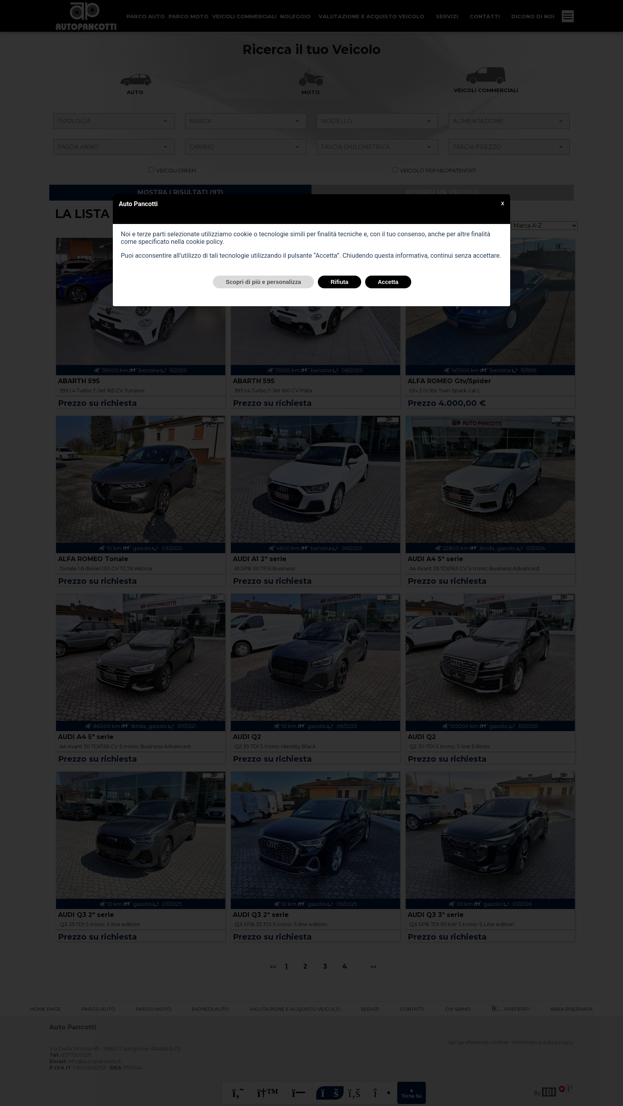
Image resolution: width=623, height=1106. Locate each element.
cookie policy (204, 241)
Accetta (388, 282)
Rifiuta (339, 282)
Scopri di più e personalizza (263, 282)
